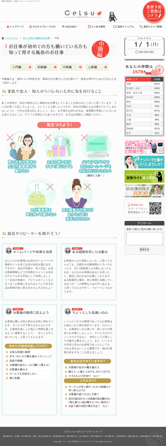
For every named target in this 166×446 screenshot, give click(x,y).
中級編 (71, 67)
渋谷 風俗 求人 (84, 436)
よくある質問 (96, 27)
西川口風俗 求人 (97, 436)
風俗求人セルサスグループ (83, 441)
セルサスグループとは (43, 27)
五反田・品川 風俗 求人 (23, 436)
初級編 (46, 67)
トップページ (14, 27)
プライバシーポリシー (75, 431)
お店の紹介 (71, 27)
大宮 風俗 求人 (109, 436)
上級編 (96, 67)
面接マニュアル (123, 27)
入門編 (21, 67)
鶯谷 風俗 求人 (72, 436)
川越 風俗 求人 (122, 436)
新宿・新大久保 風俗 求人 (42, 436)
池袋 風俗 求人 (8, 436)
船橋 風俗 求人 (146, 436)
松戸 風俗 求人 (158, 436)
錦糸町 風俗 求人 (59, 436)
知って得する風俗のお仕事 (36, 38)
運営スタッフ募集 (150, 27)
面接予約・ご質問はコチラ (154, 12)
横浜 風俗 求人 (133, 436)
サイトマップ (95, 431)
